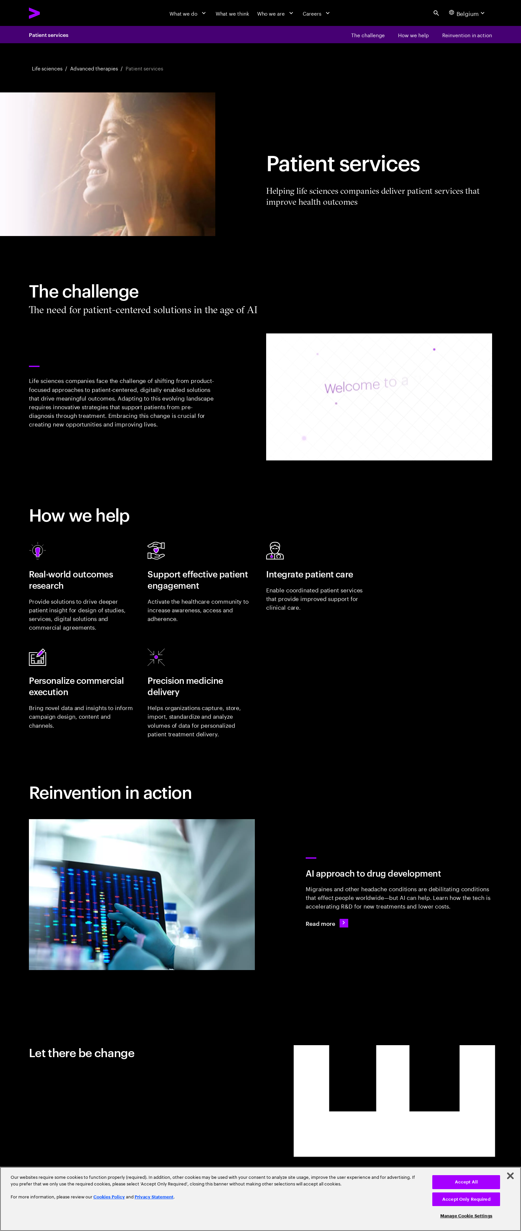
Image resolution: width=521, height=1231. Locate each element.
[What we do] (188, 13)
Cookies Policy (109, 1197)
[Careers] (317, 13)
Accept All (466, 1182)
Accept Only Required (466, 1199)
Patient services (48, 34)
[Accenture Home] (51, 13)
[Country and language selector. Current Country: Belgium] (468, 13)
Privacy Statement (154, 1197)
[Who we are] (276, 13)
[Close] (510, 1176)
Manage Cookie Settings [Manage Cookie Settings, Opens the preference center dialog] (466, 1216)
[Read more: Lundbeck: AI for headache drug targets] (327, 922)
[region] (260, 1199)
